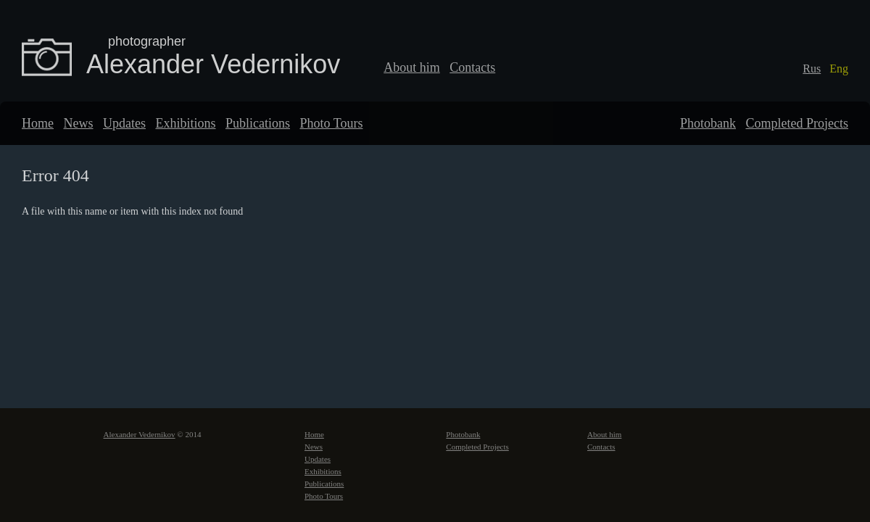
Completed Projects (797, 123)
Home (38, 123)
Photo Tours (331, 123)
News (79, 123)
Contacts (472, 67)
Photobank (708, 123)
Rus (812, 68)
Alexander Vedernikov (213, 64)
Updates (124, 123)
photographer (147, 41)
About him (412, 67)
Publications (257, 123)
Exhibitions (185, 123)
